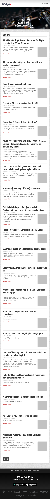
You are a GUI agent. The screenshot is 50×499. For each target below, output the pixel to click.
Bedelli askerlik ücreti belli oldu (17, 84)
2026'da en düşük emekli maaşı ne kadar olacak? (24, 249)
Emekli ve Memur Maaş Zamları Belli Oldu (21, 103)
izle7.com (20, 495)
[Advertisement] (25, 13)
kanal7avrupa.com (25, 492)
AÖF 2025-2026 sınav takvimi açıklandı (20, 416)
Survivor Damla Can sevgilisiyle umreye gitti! (23, 333)
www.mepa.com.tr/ (44, 492)
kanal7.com (4, 492)
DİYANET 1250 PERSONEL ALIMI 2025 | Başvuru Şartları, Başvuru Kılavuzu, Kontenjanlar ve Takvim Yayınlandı (24, 144)
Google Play (19, 484)
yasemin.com (31, 495)
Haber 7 (33, 492)
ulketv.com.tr (10, 492)
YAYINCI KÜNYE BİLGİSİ (16, 471)
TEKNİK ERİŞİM (27, 471)
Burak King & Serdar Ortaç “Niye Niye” (20, 122)
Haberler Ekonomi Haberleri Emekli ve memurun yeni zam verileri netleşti (24, 376)
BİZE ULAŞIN (36, 471)
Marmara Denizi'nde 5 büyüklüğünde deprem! (23, 396)
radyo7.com (17, 492)
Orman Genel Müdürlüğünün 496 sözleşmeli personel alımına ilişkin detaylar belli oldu (22, 168)
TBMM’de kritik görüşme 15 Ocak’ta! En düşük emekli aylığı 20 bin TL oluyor (23, 42)
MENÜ (45, 4)
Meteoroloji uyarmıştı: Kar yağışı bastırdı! (21, 188)
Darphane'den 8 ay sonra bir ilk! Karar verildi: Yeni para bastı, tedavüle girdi (25, 354)
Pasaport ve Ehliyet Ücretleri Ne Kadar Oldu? (23, 229)
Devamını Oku (7, 54)
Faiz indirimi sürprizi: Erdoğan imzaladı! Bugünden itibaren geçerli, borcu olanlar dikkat (24, 208)
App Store (31, 484)
